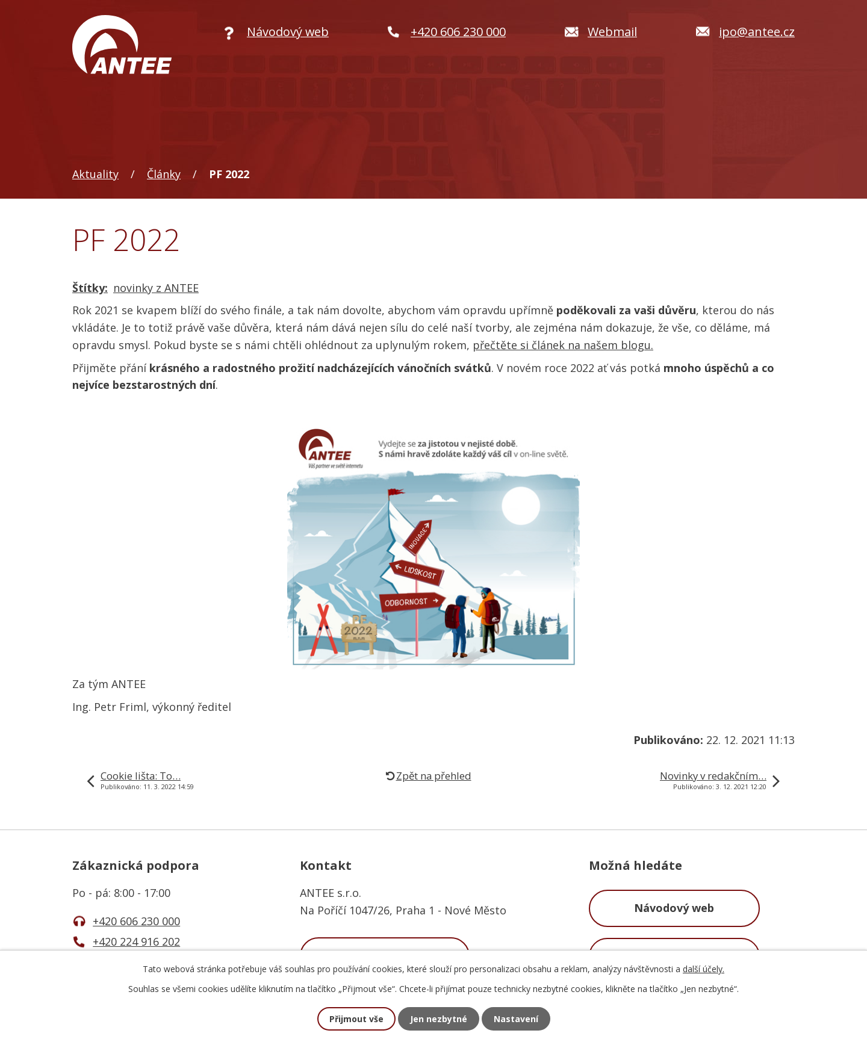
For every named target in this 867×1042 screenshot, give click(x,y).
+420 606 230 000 (136, 921)
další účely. (703, 969)
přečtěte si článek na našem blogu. (563, 345)
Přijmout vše (356, 1019)
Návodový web (674, 908)
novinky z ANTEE (156, 288)
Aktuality (95, 174)
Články (164, 174)
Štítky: (90, 288)
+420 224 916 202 (136, 941)
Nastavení (516, 1019)
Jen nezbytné (438, 1019)
